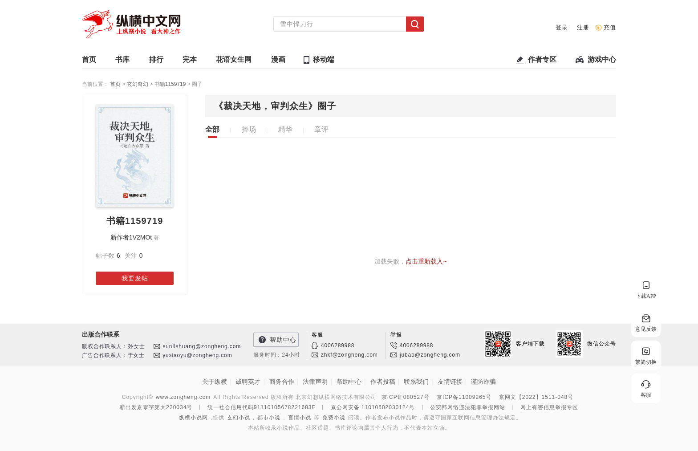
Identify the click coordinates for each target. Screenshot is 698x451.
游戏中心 (602, 62)
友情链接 (450, 381)
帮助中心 (283, 339)
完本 (190, 62)
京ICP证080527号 (405, 397)
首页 (89, 62)
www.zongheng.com (183, 397)
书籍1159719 (170, 84)
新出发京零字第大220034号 (156, 407)
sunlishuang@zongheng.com (201, 346)
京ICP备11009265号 (464, 397)
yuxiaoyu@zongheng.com (197, 355)
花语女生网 (234, 62)
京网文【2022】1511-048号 (536, 397)
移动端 (323, 59)
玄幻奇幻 (138, 84)
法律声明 (315, 381)
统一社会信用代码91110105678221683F (261, 407)
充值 (610, 27)
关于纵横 (214, 381)
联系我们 (416, 381)
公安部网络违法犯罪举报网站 (467, 407)
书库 (122, 62)
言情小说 (299, 417)
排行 (156, 62)
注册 (583, 27)
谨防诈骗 (483, 381)
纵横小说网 (193, 417)
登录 (562, 27)
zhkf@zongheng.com (349, 355)
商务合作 (281, 381)
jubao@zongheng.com (430, 355)
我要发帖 (135, 278)
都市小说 (268, 417)
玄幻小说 (238, 417)
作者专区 (542, 62)
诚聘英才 (247, 381)
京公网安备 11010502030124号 (373, 407)
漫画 (278, 62)
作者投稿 (382, 381)
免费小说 (333, 417)
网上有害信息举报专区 (549, 407)
